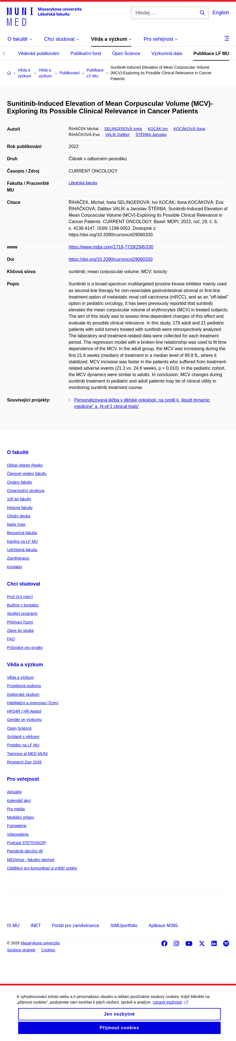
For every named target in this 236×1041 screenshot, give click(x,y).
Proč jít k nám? (20, 596)
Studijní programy (22, 613)
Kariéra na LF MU (22, 541)
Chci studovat (23, 584)
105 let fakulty (19, 499)
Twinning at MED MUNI (27, 753)
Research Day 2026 (24, 762)
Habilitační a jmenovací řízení (32, 703)
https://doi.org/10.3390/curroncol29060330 (111, 259)
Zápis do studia (20, 630)
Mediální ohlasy (20, 817)
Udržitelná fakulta (22, 550)
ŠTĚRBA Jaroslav (150, 134)
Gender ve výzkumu (24, 719)
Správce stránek (21, 950)
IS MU (13, 925)
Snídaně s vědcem (23, 736)
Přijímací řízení (20, 622)
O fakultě (17, 452)
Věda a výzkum (25, 664)
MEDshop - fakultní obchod (30, 860)
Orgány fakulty (19, 482)
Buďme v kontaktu (23, 605)
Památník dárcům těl (25, 851)
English (221, 12)
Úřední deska (18, 516)
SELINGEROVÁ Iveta (123, 128)
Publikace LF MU (211, 53)
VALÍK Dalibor (117, 134)
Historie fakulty (20, 507)
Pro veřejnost (23, 779)
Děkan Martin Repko (25, 465)
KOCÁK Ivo (158, 128)
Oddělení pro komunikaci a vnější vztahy (42, 868)
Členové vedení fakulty (27, 473)
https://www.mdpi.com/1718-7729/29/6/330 (111, 247)
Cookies (48, 950)
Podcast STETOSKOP (26, 843)
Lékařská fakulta (83, 183)
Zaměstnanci (18, 558)
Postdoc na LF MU (23, 745)
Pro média (16, 809)
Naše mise (16, 524)
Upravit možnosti (170, 1008)
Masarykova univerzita (40, 943)
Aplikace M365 (163, 925)
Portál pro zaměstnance (75, 925)
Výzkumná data (166, 53)
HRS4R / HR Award (24, 711)
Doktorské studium (23, 694)
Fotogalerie (17, 825)
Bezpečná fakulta (22, 533)
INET (35, 925)
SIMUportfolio (123, 925)
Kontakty (14, 567)
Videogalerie (18, 834)
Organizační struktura (25, 490)
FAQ (11, 639)
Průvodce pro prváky (25, 647)
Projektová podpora (24, 686)
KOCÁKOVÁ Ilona (189, 128)
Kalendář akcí (19, 800)
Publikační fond (85, 53)
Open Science (126, 53)
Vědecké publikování (38, 53)
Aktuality (14, 792)
